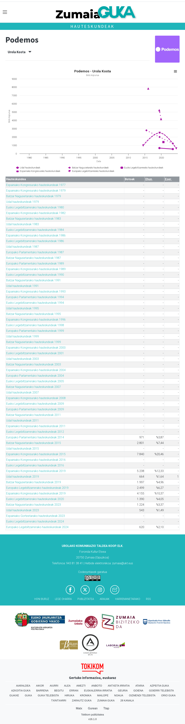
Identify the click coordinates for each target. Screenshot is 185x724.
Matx (79, 708)
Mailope (102, 695)
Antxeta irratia (119, 685)
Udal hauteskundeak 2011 (22, 420)
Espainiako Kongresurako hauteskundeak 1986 (36, 235)
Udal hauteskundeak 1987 (22, 246)
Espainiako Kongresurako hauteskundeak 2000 (36, 347)
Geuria (123, 690)
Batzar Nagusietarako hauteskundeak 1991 (33, 280)
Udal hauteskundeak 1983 (22, 224)
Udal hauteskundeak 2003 (22, 359)
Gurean (93, 708)
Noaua (118, 695)
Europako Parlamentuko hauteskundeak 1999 (35, 331)
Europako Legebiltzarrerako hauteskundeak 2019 (37, 488)
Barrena (42, 690)
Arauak (104, 599)
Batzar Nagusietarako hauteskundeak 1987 (33, 258)
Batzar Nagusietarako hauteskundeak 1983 (33, 218)
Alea (67, 685)
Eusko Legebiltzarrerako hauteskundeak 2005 (35, 381)
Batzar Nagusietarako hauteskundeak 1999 (33, 342)
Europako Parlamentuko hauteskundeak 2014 (35, 437)
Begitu (59, 690)
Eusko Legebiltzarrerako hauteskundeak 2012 (35, 431)
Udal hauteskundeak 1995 (22, 308)
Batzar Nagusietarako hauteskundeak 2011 (33, 415)
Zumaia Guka (106, 700)
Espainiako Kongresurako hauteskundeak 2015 (36, 454)
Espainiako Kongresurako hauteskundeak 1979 (36, 190)
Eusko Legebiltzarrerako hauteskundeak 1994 (35, 302)
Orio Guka (168, 695)
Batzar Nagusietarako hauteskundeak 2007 (33, 387)
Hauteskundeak (92, 26)
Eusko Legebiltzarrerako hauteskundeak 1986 (35, 241)
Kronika (85, 695)
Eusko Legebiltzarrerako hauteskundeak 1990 (35, 274)
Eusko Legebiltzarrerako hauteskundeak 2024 (35, 521)
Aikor (40, 685)
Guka (28, 695)
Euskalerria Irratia (98, 690)
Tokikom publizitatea (92, 714)
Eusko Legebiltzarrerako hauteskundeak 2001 (35, 353)
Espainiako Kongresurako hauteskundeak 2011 (36, 426)
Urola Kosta (19, 52)
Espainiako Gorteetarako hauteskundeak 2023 (35, 516)
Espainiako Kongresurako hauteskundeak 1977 (36, 185)
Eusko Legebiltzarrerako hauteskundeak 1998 (35, 325)
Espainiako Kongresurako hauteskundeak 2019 (36, 471)
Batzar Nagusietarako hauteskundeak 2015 (33, 443)
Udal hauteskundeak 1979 (22, 202)
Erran (73, 690)
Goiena (138, 690)
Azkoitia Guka (21, 690)
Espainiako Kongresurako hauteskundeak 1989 (36, 269)
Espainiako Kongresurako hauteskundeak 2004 (36, 370)
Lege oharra (63, 599)
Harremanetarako (127, 599)
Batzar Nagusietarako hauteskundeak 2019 (33, 482)
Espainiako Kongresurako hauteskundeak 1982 (36, 213)
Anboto (96, 685)
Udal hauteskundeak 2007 (22, 392)
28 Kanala (127, 700)
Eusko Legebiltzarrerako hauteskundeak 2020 (35, 499)
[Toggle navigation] (5, 12)
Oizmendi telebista (142, 695)
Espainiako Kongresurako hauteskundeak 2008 (36, 398)
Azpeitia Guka (159, 685)
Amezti (80, 685)
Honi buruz (41, 599)
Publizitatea (86, 599)
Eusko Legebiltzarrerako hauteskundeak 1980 (35, 207)
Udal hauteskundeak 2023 (22, 510)
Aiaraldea (23, 685)
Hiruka (69, 695)
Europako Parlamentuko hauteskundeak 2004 (35, 375)
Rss (148, 599)
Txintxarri (58, 700)
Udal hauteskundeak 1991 (22, 286)
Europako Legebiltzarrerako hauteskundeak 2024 (37, 527)
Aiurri (54, 685)
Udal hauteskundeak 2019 (22, 476)
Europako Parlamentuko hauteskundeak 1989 (35, 263)
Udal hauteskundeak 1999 (22, 336)
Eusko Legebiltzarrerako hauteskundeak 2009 (35, 403)
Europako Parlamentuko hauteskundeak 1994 (35, 297)
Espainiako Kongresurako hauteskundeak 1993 (36, 291)
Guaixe (14, 695)
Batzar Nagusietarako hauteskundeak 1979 (33, 196)
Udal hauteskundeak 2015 (22, 448)
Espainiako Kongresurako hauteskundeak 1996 (36, 319)
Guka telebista (48, 695)
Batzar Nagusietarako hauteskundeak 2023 (33, 504)
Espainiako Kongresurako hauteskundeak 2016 (36, 460)
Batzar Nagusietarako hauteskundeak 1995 (33, 314)
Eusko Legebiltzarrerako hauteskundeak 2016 (35, 465)
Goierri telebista (161, 690)
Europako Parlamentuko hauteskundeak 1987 (35, 252)
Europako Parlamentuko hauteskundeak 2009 (35, 409)
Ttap (106, 708)
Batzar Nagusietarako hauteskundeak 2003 (33, 364)
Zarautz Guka (81, 700)
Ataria (139, 685)
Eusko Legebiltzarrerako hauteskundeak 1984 (35, 230)
